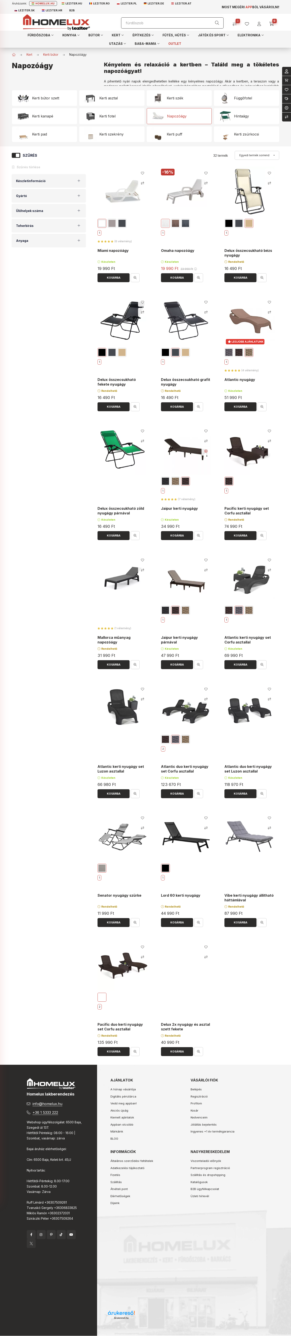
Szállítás (116, 1182)
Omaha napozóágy (177, 251)
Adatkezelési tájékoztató (127, 1168)
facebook (31, 1234)
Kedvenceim (199, 1117)
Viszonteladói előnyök (206, 1161)
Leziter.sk (24, 10)
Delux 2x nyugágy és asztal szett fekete (185, 1026)
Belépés (196, 1089)
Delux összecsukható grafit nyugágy (185, 381)
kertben (242, 81)
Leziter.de (154, 3)
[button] (40, 35)
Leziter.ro (99, 3)
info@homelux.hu (47, 1104)
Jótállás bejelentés (204, 1124)
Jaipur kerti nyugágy (179, 508)
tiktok (61, 1234)
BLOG (114, 1138)
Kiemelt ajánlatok (122, 1117)
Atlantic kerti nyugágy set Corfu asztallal (247, 639)
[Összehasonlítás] (236, 22)
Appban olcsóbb (121, 1124)
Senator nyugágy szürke (119, 895)
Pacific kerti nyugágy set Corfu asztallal (246, 511)
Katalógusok (199, 1182)
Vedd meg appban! (123, 1103)
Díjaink (115, 1203)
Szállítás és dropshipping (208, 1175)
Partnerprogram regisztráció (210, 1168)
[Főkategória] (14, 54)
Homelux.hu (43, 3)
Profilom (196, 1103)
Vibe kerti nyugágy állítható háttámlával (249, 897)
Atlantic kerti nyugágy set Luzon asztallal (121, 768)
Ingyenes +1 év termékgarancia (212, 1131)
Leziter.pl (127, 3)
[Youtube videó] (205, 451)
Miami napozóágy (113, 251)
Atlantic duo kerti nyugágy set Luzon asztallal (248, 768)
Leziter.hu (72, 3)
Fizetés (115, 1175)
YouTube (71, 1234)
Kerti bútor (50, 54)
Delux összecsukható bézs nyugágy (248, 253)
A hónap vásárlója (123, 1089)
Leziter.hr (52, 10)
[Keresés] (217, 23)
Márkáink (116, 1131)
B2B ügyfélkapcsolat (205, 1189)
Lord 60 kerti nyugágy (180, 895)
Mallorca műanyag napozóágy (114, 639)
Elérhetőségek (120, 1196)
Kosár (194, 1110)
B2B (72, 10)
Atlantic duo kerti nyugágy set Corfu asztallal (184, 768)
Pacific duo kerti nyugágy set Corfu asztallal (120, 1026)
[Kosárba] (114, 277)
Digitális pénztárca (123, 1096)
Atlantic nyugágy (239, 379)
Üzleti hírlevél (200, 1196)
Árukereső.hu (121, 1318)
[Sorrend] (257, 155)
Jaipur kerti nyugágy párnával (179, 639)
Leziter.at (181, 3)
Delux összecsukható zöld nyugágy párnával (121, 511)
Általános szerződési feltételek (131, 1161)
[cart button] (273, 22)
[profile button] (248, 22)
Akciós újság (119, 1110)
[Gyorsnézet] (135, 277)
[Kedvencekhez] (142, 173)
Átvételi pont (119, 1189)
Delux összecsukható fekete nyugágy (117, 381)
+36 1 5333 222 (45, 1112)
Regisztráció (199, 1096)
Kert (29, 54)
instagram (41, 1234)
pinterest (51, 1234)
